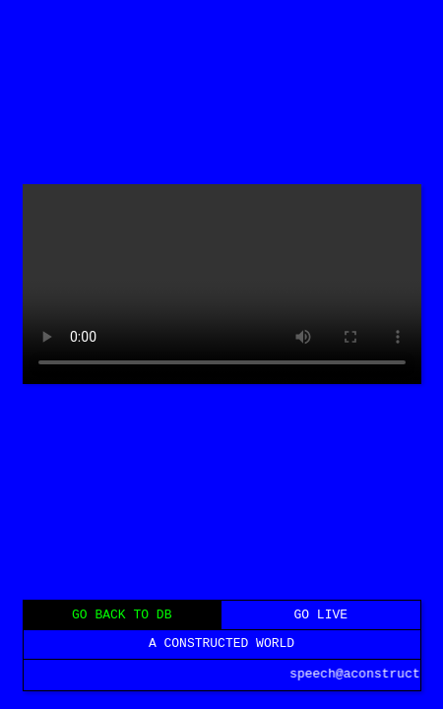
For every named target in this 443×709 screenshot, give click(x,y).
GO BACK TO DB (121, 613)
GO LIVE (320, 613)
